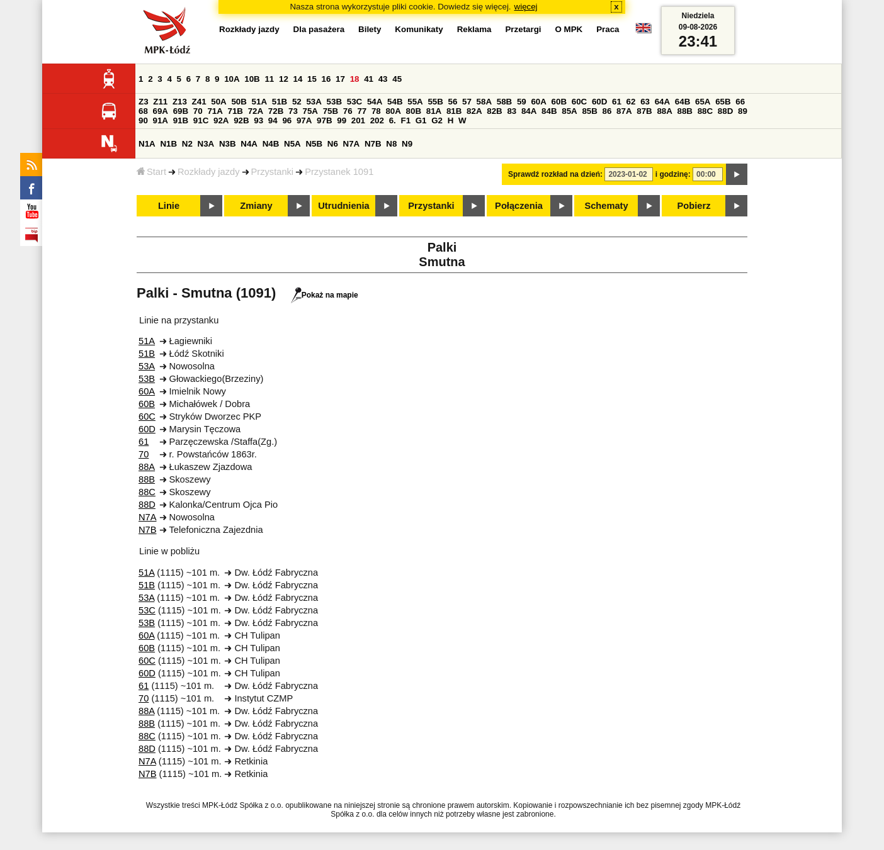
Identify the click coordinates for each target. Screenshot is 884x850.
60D (599, 101)
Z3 (144, 101)
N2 (187, 143)
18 (355, 79)
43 (383, 79)
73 (293, 111)
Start (151, 172)
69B (180, 111)
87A (624, 111)
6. (392, 120)
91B (180, 120)
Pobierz (694, 206)
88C (705, 111)
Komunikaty (419, 29)
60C (579, 101)
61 (616, 101)
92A (221, 120)
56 (453, 101)
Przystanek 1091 (339, 172)
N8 (391, 143)
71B (235, 111)
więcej (526, 6)
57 (467, 101)
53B (334, 101)
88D (725, 111)
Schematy (606, 206)
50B (238, 101)
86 (607, 111)
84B (549, 111)
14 (298, 79)
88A (664, 111)
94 (273, 120)
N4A (249, 143)
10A (231, 79)
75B (330, 111)
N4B (271, 143)
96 (287, 120)
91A (160, 120)
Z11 (160, 101)
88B (685, 111)
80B (413, 111)
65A (702, 101)
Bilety (369, 29)
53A (313, 101)
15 (312, 79)
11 (269, 79)
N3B (227, 143)
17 (340, 79)
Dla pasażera (319, 29)
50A (218, 101)
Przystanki (272, 172)
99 (341, 120)
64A (662, 101)
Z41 (199, 101)
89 (742, 111)
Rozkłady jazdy (209, 172)
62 (631, 101)
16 (326, 79)
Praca (607, 29)
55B (435, 101)
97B (324, 120)
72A (255, 111)
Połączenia (519, 206)
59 (521, 101)
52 (297, 101)
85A (569, 111)
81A (433, 111)
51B (279, 101)
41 (368, 79)
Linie (168, 206)
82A (474, 111)
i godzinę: (673, 174)
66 (740, 101)
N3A (206, 143)
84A (528, 111)
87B (644, 111)
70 (198, 111)
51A (259, 101)
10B (251, 79)
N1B (168, 143)
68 (143, 111)
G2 (437, 120)
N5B (313, 143)
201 (358, 120)
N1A (147, 143)
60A (538, 101)
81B (454, 111)
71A (214, 111)
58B (504, 101)
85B (589, 111)
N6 (332, 143)
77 (361, 111)
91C (200, 120)
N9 (407, 143)
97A (304, 120)
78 (376, 111)
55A (414, 101)
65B (722, 101)
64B (682, 101)
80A (392, 111)
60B (559, 101)
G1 (421, 120)
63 (645, 101)
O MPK (569, 29)
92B (241, 120)
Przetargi (523, 29)
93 (258, 120)
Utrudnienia (343, 206)
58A (484, 101)
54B (394, 101)
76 (348, 111)
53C (354, 101)
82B (494, 111)
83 (511, 111)
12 (283, 79)
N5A (292, 143)
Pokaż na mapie (324, 295)
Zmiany (256, 206)
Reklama (474, 29)
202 (377, 120)
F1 (405, 120)
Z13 (180, 101)
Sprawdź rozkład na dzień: (555, 174)
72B (275, 111)
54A (374, 101)
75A (310, 111)
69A (160, 111)
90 (143, 120)
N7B (373, 143)
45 (397, 79)
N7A (351, 143)
